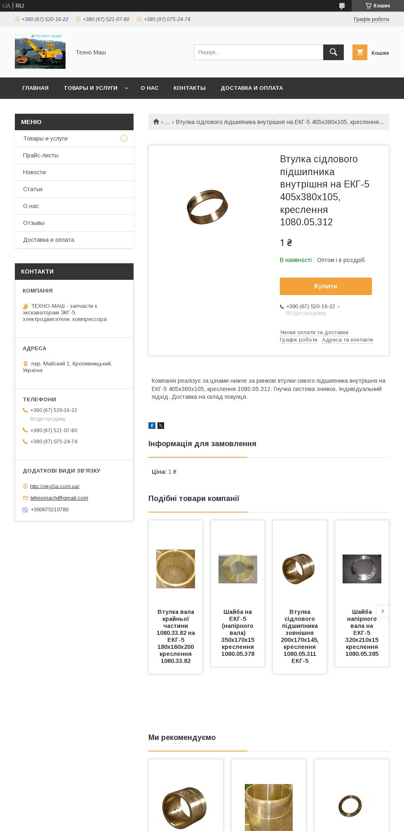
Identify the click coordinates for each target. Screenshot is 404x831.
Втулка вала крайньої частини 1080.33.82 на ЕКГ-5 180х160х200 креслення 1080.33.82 (177, 636)
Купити (326, 286)
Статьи (32, 189)
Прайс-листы (41, 155)
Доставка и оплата (252, 88)
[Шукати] (333, 52)
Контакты (190, 88)
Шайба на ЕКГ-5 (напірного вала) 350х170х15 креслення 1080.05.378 (238, 633)
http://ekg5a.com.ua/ (55, 486)
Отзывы (34, 223)
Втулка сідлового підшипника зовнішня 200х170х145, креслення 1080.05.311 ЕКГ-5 (300, 636)
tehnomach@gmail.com (59, 498)
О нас (150, 88)
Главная (35, 88)
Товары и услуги (90, 88)
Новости (34, 172)
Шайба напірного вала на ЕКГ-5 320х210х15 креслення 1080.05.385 (362, 633)
